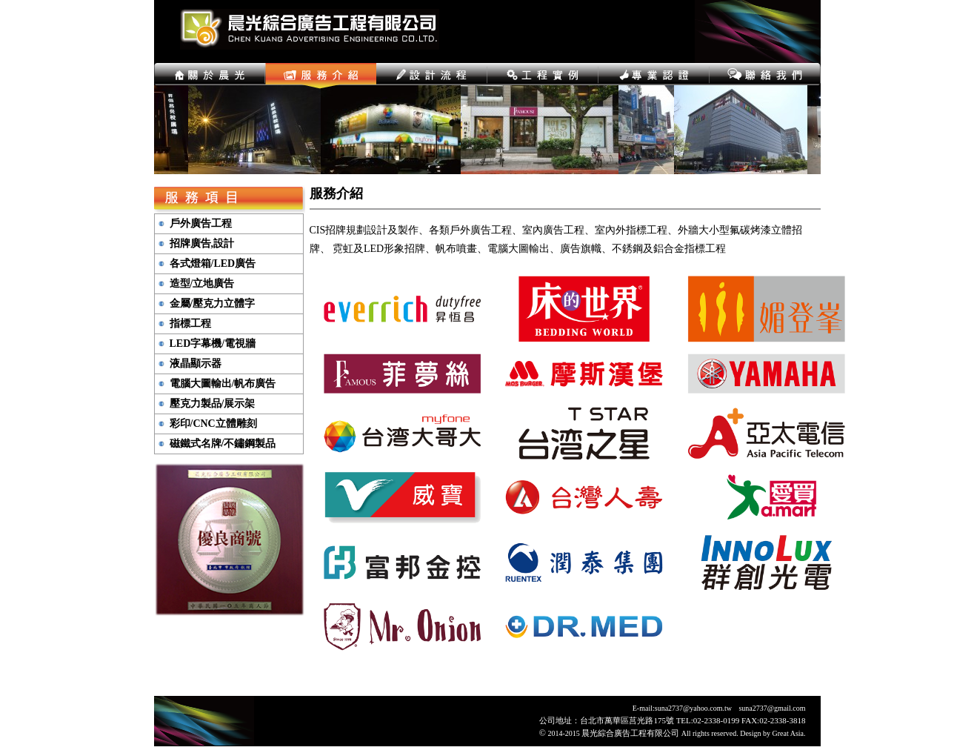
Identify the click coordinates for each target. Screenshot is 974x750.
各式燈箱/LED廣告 (213, 264)
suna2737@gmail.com (771, 708)
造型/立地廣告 (202, 284)
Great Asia (788, 733)
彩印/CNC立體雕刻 (213, 424)
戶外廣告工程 (201, 224)
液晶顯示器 (195, 364)
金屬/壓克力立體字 (213, 304)
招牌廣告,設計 (202, 244)
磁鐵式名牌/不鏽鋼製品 (223, 444)
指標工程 (190, 324)
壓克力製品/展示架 (213, 404)
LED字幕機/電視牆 (213, 344)
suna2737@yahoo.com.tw (693, 708)
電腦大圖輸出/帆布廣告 (223, 384)
